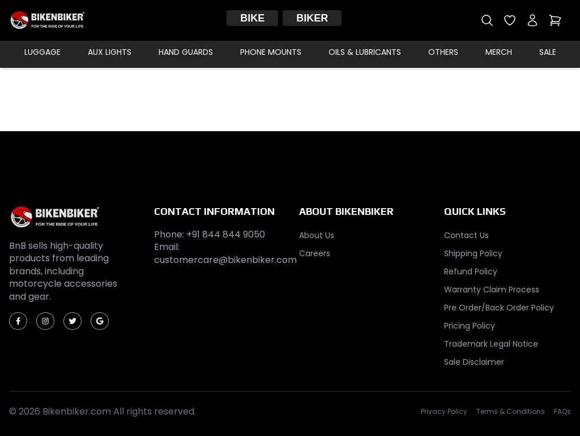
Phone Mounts (270, 52)
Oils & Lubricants (365, 52)
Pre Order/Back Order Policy (499, 307)
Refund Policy (470, 271)
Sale (547, 52)
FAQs (562, 411)
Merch (498, 52)
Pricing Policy (469, 325)
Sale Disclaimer (474, 362)
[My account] (532, 20)
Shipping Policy (473, 253)
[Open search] (487, 20)
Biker (312, 18)
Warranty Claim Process (491, 289)
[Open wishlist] (510, 20)
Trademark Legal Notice (491, 343)
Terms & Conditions (510, 411)
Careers (314, 253)
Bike (252, 18)
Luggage (42, 52)
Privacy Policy (444, 411)
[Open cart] (555, 20)
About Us (316, 235)
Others (443, 52)
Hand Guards (186, 52)
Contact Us (466, 235)
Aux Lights (109, 52)
